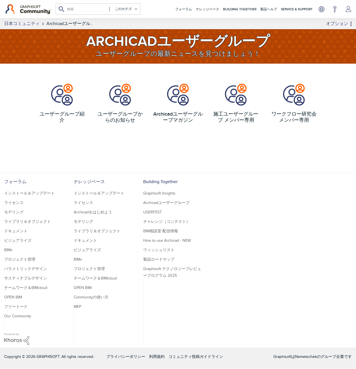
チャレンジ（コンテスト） (166, 221)
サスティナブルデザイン (25, 278)
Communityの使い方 (91, 297)
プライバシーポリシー (125, 356)
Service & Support (297, 9)
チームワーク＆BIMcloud (25, 287)
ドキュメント (16, 231)
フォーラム (183, 9)
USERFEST (152, 212)
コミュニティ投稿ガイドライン (196, 356)
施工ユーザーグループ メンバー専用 (235, 116)
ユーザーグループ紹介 (62, 116)
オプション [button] (337, 23)
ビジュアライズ (17, 240)
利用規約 (157, 356)
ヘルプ (334, 9)
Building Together (239, 9)
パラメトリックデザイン (25, 268)
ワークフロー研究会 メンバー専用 (294, 116)
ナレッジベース (207, 9)
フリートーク (16, 306)
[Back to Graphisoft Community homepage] (28, 9)
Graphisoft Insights (159, 193)
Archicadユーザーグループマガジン (178, 116)
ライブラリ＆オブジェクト (27, 221)
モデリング (14, 212)
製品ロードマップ (158, 259)
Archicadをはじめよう (93, 212)
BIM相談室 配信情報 (160, 231)
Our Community (17, 316)
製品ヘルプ (268, 9)
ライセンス (14, 202)
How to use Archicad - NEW (167, 240)
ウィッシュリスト (158, 250)
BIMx (8, 250)
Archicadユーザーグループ (166, 202)
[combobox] (98, 9)
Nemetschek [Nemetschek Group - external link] (306, 356)
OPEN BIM (13, 297)
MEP (77, 306)
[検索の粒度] (123, 9)
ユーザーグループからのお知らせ (120, 116)
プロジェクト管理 (19, 259)
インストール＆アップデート (29, 193)
